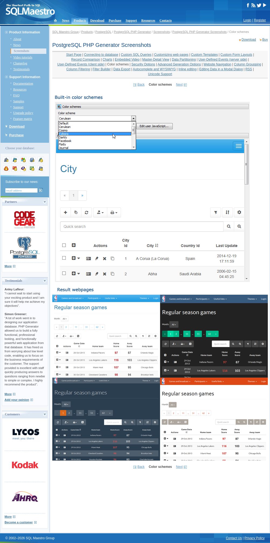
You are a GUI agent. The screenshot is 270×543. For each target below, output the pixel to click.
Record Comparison (85, 59)
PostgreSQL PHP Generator (132, 31)
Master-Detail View (155, 59)
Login (247, 20)
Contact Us (234, 538)
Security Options (143, 64)
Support (131, 20)
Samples (18, 101)
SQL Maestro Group (65, 31)
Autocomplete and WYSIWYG (154, 69)
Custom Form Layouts (236, 55)
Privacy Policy (254, 538)
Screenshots (21, 51)
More (8, 266)
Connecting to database (101, 55)
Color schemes (118, 64)
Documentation (23, 83)
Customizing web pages (171, 55)
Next (179, 84)
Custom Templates (204, 55)
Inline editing (187, 69)
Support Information (24, 77)
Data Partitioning (184, 59)
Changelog (20, 63)
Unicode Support (160, 74)
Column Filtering (78, 69)
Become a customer (19, 522)
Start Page (73, 55)
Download (97, 20)
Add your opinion (17, 399)
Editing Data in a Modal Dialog (221, 69)
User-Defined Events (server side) (222, 59)
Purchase (115, 20)
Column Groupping (247, 64)
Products (80, 20)
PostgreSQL (103, 31)
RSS (248, 69)
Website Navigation (217, 64)
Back (141, 84)
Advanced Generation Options (179, 64)
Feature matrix (22, 119)
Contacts (166, 20)
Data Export (121, 69)
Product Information (24, 32)
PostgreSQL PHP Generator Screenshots (199, 31)
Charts (107, 59)
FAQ (16, 95)
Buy (265, 39)
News (65, 20)
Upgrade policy (23, 113)
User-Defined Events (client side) (81, 64)
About (17, 39)
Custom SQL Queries (136, 55)
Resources (148, 20)
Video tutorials (22, 57)
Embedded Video (127, 59)
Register (260, 20)
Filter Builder (101, 69)
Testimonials (21, 69)
